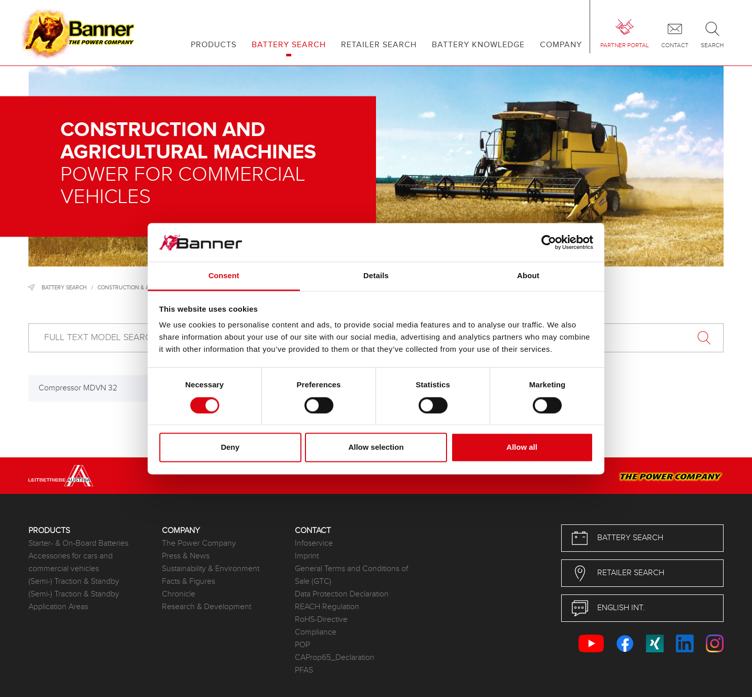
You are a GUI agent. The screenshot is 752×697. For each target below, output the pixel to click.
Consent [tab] (224, 276)
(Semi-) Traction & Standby (73, 581)
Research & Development (206, 607)
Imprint (307, 556)
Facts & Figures (188, 581)
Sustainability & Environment (210, 569)
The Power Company (199, 543)
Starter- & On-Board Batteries (78, 543)
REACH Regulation (327, 607)
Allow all (521, 447)
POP (302, 645)
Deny (230, 447)
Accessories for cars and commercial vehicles (70, 562)
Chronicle (178, 594)
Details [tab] (376, 276)
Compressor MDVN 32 (78, 388)
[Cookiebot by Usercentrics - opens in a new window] (548, 242)
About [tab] (528, 276)
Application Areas (58, 607)
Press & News (186, 556)
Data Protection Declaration (342, 594)
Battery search (64, 287)
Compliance (315, 632)
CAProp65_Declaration (334, 657)
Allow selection (375, 447)
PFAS (304, 670)
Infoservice (314, 543)
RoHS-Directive (321, 619)
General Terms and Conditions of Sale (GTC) (351, 575)
